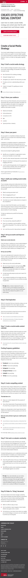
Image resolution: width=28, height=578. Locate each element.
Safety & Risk (3, 550)
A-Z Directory (4, 562)
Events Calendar (4, 536)
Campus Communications (6, 529)
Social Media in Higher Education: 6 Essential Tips (14, 421)
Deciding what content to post (17, 432)
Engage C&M (3, 525)
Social (12, 9)
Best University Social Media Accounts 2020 (13, 316)
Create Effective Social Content (6, 10)
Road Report (3, 556)
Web (2, 534)
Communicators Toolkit (8, 6)
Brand (2, 527)
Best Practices (17, 9)
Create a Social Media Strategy (10, 31)
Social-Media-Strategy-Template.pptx (11, 92)
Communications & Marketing (7, 4)
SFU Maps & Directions (5, 552)
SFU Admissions (4, 554)
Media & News (3, 531)
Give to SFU (3, 558)
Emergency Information (6, 560)
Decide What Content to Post (9, 35)
